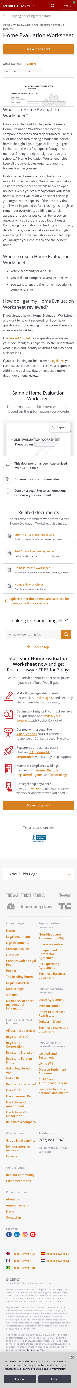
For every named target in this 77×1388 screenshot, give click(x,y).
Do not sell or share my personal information (20, 1010)
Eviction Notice (49, 1011)
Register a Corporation (15, 1050)
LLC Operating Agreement (49, 971)
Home (10, 936)
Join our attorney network (18, 1154)
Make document (38, 49)
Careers (11, 1161)
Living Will (46, 1069)
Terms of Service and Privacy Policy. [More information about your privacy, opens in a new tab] (44, 1368)
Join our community (20, 1180)
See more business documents (52, 981)
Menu (67, 5)
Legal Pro (57, 366)
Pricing (11, 976)
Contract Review (18, 954)
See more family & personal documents (53, 1096)
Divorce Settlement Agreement (52, 1077)
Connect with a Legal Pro (21, 968)
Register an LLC (17, 1042)
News (10, 1217)
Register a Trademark (21, 1089)
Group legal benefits (20, 1146)
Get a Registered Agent (18, 1075)
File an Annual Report (21, 1101)
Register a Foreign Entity (19, 1066)
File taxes (12, 960)
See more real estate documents (53, 1035)
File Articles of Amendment (16, 1109)
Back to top (41, 652)
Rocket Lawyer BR (23, 1273)
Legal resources (17, 988)
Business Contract (52, 949)
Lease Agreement (51, 1005)
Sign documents (17, 948)
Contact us (13, 1223)
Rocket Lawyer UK (23, 1259)
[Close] (72, 1357)
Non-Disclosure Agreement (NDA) (51, 942)
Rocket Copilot (19, 343)
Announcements (18, 1211)
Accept (55, 1379)
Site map (12, 1000)
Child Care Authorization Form (53, 1086)
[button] (4, 16)
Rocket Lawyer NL (58, 1266)
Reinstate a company (21, 1127)
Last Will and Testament (48, 1061)
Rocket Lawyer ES (57, 1259)
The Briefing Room (19, 982)
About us (12, 1205)
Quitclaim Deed (50, 1027)
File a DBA (13, 1095)
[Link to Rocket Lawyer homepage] (19, 6)
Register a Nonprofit (20, 1058)
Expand (62, 432)
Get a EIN (12, 1083)
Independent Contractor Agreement (48, 959)
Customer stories (18, 1186)
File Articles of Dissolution (16, 1119)
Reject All (19, 1379)
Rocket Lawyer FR (23, 1266)
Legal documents (18, 942)
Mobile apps (15, 994)
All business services (21, 1036)
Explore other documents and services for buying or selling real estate (39, 606)
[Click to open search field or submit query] (53, 5)
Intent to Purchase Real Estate (52, 1019)
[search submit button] (66, 639)
